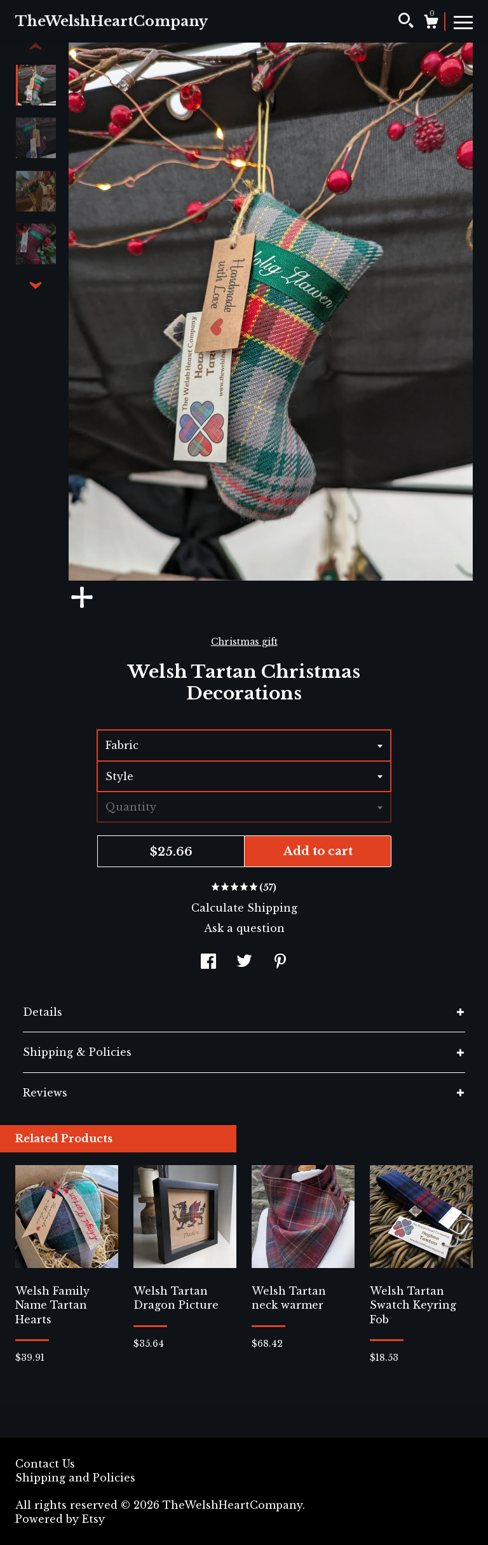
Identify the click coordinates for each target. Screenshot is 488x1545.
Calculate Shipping (244, 907)
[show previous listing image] (35, 47)
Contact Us (45, 1463)
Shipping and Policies (75, 1477)
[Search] (406, 22)
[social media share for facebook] (208, 963)
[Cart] (431, 23)
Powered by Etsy (60, 1519)
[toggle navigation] (463, 21)
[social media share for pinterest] (280, 963)
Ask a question (244, 928)
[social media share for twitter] (244, 963)
